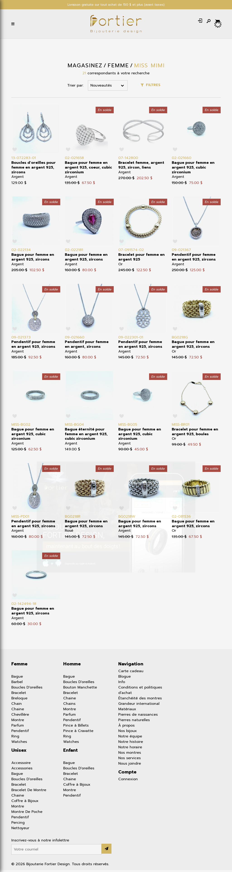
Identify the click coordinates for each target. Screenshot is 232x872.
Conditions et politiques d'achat (140, 691)
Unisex (19, 752)
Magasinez (85, 67)
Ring (15, 738)
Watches (19, 743)
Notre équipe (130, 738)
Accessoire (21, 764)
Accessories (21, 770)
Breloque (19, 700)
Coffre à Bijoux (25, 802)
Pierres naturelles (134, 722)
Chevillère (20, 716)
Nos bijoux (127, 732)
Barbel (17, 683)
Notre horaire (130, 749)
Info (121, 683)
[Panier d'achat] (218, 22)
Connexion (128, 781)
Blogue (124, 678)
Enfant (70, 752)
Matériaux (127, 711)
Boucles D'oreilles (26, 689)
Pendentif (20, 732)
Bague (17, 678)
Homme (72, 665)
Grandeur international (139, 705)
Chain (16, 705)
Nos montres (129, 754)
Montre (17, 722)
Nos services (129, 760)
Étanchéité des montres (140, 700)
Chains (69, 705)
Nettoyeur (20, 830)
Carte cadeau (130, 673)
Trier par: (75, 87)
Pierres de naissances (138, 716)
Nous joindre (129, 765)
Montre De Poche (26, 813)
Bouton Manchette (80, 689)
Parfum (17, 727)
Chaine (17, 711)
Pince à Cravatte (78, 732)
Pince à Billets (76, 727)
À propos (126, 727)
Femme (19, 665)
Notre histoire (130, 743)
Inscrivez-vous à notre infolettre (40, 842)
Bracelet (18, 694)
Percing (18, 824)
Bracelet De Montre (28, 792)
